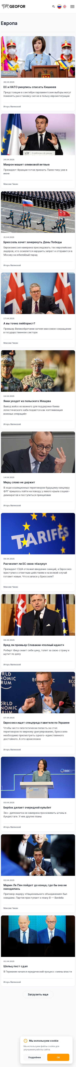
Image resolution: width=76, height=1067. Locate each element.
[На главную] (13, 6)
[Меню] (72, 7)
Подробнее (34, 1057)
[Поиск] (53, 6)
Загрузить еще (38, 994)
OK (58, 1057)
